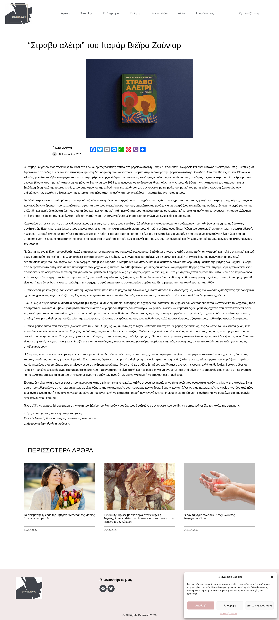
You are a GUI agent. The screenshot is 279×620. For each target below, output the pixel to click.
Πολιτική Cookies (228, 613)
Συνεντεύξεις (159, 13)
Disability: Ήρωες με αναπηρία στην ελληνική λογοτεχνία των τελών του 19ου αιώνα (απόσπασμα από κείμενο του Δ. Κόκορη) (139, 518)
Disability (87, 13)
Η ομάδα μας (205, 13)
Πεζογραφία (112, 13)
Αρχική (65, 13)
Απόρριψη (230, 605)
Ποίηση (136, 13)
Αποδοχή (200, 605)
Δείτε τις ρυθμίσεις (259, 605)
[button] (272, 577)
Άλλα (182, 13)
